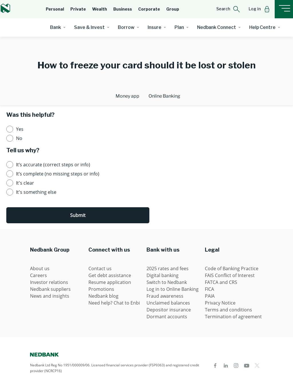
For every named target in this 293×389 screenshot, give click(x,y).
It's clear (25, 183)
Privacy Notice (220, 303)
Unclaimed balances (168, 303)
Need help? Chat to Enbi (114, 303)
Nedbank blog (103, 296)
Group (172, 9)
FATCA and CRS (221, 282)
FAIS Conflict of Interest (230, 275)
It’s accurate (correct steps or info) (53, 164)
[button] (228, 9)
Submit (78, 215)
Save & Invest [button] (89, 27)
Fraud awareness (164, 296)
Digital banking (162, 275)
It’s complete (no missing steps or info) (57, 174)
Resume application (109, 282)
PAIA (210, 296)
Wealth (99, 9)
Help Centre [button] (262, 27)
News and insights (49, 296)
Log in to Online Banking (172, 289)
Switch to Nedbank (166, 282)
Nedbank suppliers (50, 289)
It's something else (36, 192)
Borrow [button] (126, 27)
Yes (19, 129)
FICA (209, 289)
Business (122, 9)
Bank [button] (55, 27)
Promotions (101, 289)
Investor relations (49, 282)
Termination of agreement (233, 316)
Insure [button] (154, 27)
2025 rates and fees (167, 268)
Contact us (100, 268)
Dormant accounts (166, 316)
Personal (55, 9)
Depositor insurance (168, 310)
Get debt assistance (109, 275)
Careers (38, 275)
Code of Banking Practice (231, 268)
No (19, 138)
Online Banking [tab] (164, 96)
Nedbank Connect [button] (216, 27)
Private (78, 9)
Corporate (149, 9)
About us (40, 268)
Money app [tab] (127, 96)
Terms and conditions (228, 310)
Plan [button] (179, 27)
